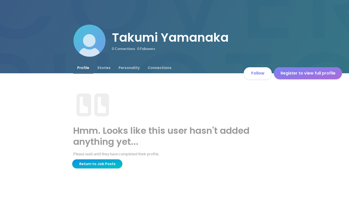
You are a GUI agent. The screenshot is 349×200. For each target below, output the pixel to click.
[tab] (83, 68)
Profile (83, 67)
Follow (258, 73)
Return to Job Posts (97, 163)
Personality (129, 67)
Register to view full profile (308, 73)
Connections (159, 67)
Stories (104, 67)
